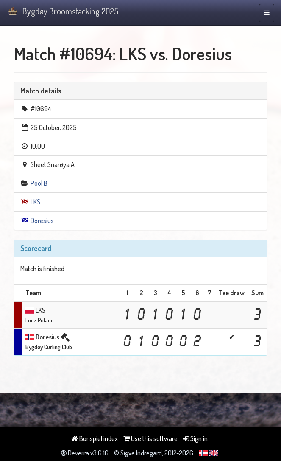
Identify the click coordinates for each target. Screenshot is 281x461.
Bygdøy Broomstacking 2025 (62, 11)
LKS (35, 202)
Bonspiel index (95, 438)
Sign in (195, 438)
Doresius (42, 220)
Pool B (39, 183)
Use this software (150, 438)
